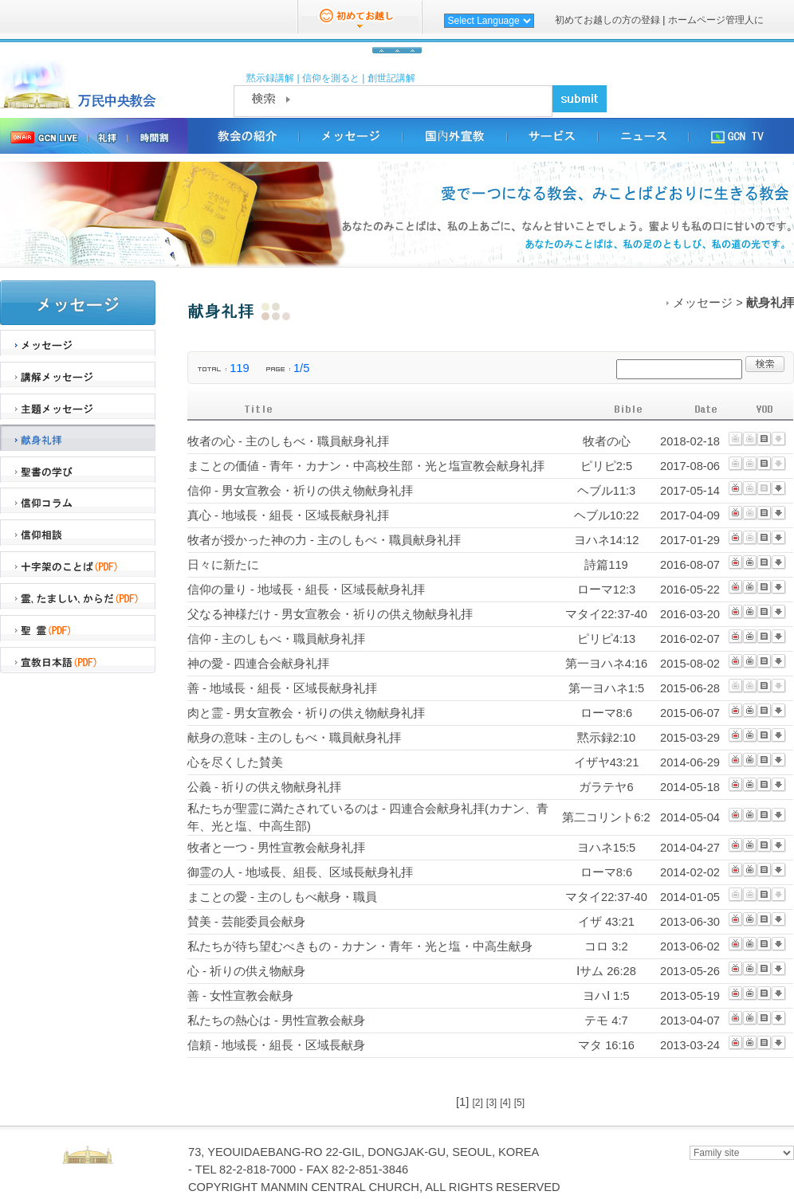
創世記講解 (391, 78)
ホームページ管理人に (716, 19)
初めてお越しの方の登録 (608, 19)
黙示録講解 (270, 78)
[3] (491, 1102)
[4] (505, 1102)
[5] (519, 1102)
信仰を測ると (331, 78)
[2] (477, 1102)
